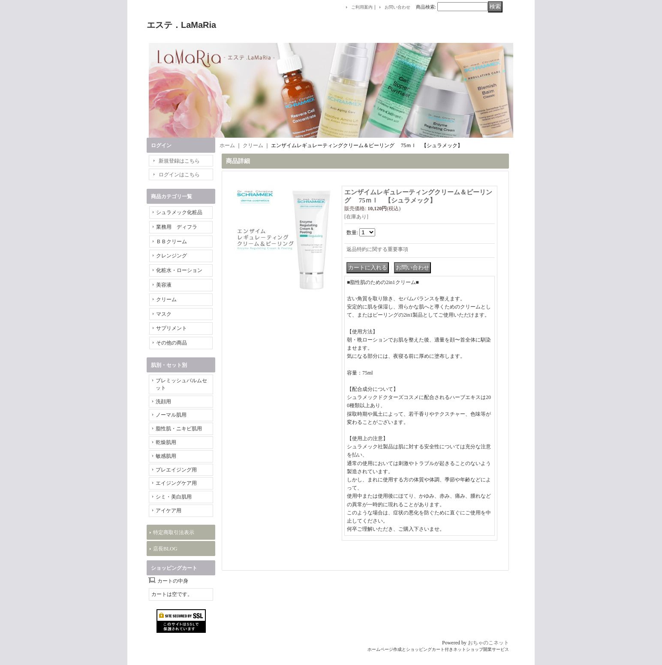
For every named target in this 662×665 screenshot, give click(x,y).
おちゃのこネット (488, 643)
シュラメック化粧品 (179, 212)
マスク (164, 314)
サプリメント (171, 328)
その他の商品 (171, 343)
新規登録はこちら (179, 161)
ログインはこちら (179, 175)
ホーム (227, 145)
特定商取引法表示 (173, 532)
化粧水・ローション (179, 270)
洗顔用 (163, 402)
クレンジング (171, 256)
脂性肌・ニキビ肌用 (179, 429)
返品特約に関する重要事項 (377, 249)
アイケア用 (168, 511)
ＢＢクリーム (171, 242)
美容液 (164, 285)
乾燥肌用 (166, 442)
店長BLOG (165, 549)
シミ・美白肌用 (174, 497)
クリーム (166, 299)
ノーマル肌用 (171, 415)
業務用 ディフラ (176, 227)
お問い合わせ (397, 7)
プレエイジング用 (176, 470)
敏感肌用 (166, 456)
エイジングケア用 (176, 483)
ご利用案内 (362, 7)
